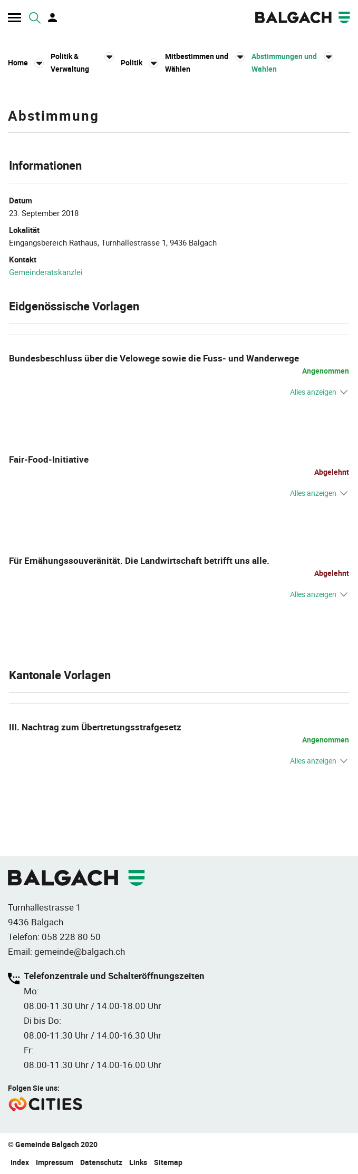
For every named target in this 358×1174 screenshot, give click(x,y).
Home (18, 62)
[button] (82, 62)
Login (53, 18)
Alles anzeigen (313, 392)
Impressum (54, 1162)
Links (138, 1162)
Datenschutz (101, 1162)
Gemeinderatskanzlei (46, 272)
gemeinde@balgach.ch (79, 951)
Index (20, 1162)
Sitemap (168, 1162)
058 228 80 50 (71, 937)
